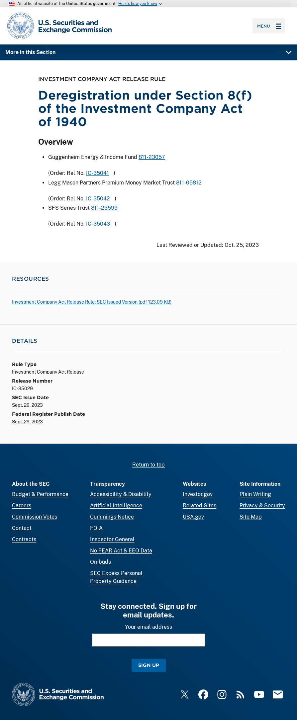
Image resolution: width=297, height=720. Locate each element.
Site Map (251, 517)
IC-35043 (98, 224)
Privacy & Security (262, 505)
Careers (21, 505)
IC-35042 (97, 198)
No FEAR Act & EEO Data (121, 550)
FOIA (96, 528)
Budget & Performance (40, 494)
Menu (269, 26)
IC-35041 (97, 173)
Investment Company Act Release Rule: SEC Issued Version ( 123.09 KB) (91, 302)
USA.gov (193, 517)
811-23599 (104, 208)
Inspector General (112, 539)
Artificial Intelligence (116, 505)
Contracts (24, 539)
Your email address (148, 627)
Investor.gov (198, 494)
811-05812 (189, 183)
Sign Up (148, 665)
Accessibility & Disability (120, 494)
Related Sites (199, 505)
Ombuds (100, 562)
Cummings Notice (112, 517)
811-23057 (152, 157)
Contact (22, 528)
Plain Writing (255, 494)
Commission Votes (34, 517)
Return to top (148, 465)
